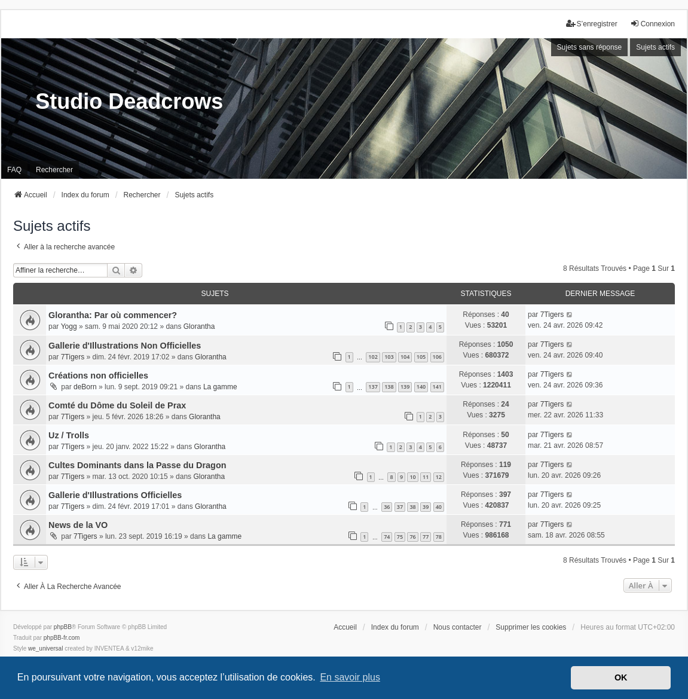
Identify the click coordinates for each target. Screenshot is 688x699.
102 (372, 357)
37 (400, 507)
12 (439, 477)
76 (412, 537)
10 (412, 477)
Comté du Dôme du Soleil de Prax (117, 405)
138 (388, 386)
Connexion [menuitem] (652, 23)
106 (437, 357)
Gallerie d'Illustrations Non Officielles (124, 345)
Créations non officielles (98, 375)
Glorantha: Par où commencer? (112, 315)
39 (426, 507)
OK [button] (621, 677)
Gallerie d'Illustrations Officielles (115, 495)
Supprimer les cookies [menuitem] (531, 627)
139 (404, 386)
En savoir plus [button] (350, 677)
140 (421, 386)
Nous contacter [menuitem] (457, 627)
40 (439, 507)
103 (388, 357)
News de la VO (78, 525)
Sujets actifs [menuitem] (655, 47)
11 (426, 477)
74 (387, 537)
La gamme (220, 387)
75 (400, 537)
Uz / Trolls (68, 435)
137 (372, 386)
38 (412, 507)
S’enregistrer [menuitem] (591, 23)
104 (404, 357)
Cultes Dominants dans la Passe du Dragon (137, 465)
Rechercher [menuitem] (54, 170)
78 (439, 537)
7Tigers (552, 314)
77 (426, 537)
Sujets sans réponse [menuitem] (589, 47)
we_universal (45, 648)
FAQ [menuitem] (14, 170)
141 (437, 386)
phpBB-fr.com (62, 637)
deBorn (85, 387)
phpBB (63, 627)
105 (421, 357)
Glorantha (199, 326)
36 (387, 507)
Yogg (69, 326)
